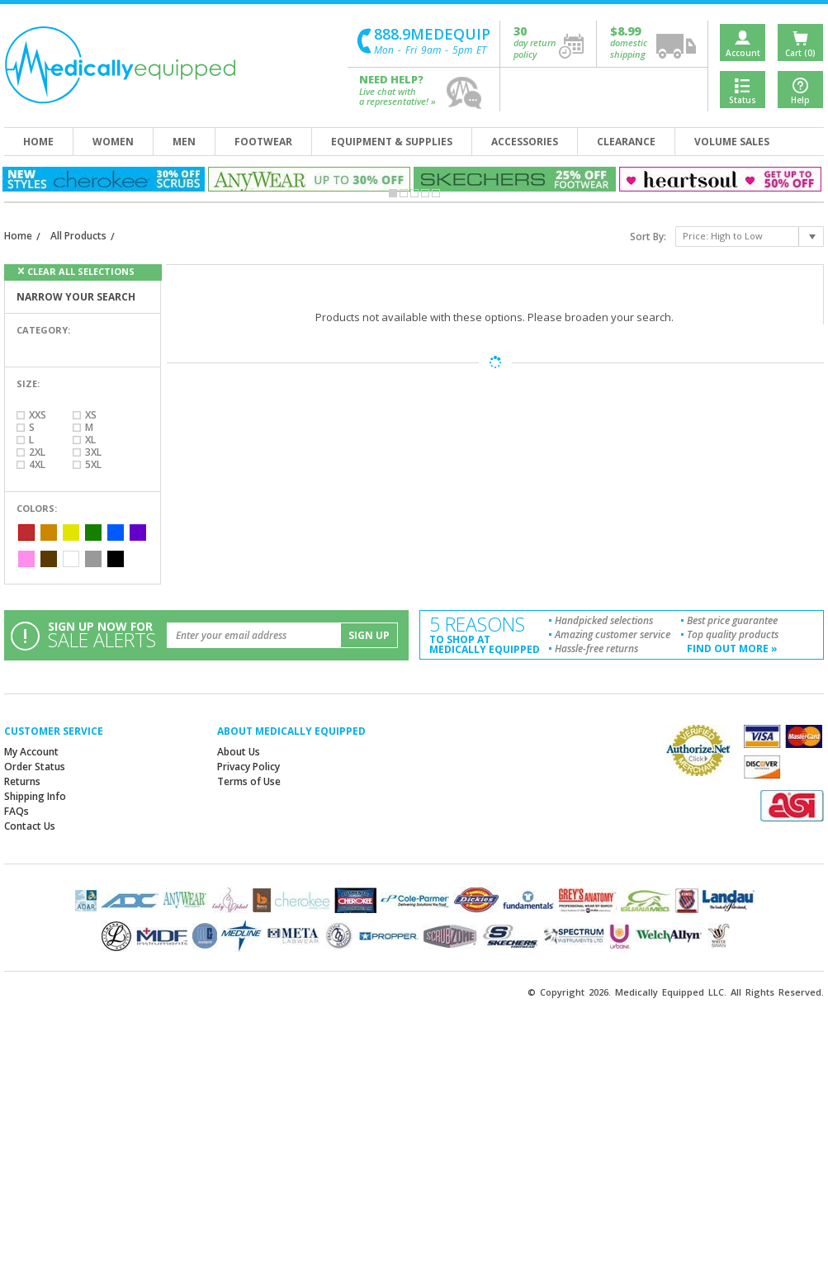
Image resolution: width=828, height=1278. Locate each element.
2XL (37, 452)
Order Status (34, 767)
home (38, 142)
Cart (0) (800, 53)
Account (743, 53)
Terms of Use (249, 781)
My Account (31, 752)
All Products (78, 236)
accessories (524, 142)
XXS (37, 415)
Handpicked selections (604, 620)
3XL (93, 452)
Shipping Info (35, 796)
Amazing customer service (612, 634)
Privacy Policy (248, 767)
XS (91, 415)
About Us (238, 752)
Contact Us (29, 826)
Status (742, 100)
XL (90, 439)
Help (800, 100)
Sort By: (648, 236)
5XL (93, 464)
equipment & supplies (391, 142)
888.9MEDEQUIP (432, 34)
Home (18, 236)
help (465, 93)
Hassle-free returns (596, 648)
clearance (626, 142)
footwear (263, 142)
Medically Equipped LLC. (670, 992)
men (184, 142)
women (113, 142)
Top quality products (732, 634)
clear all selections (81, 271)
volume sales (731, 142)
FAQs (16, 811)
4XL (37, 464)
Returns (22, 781)
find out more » (732, 648)
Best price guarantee (732, 620)
